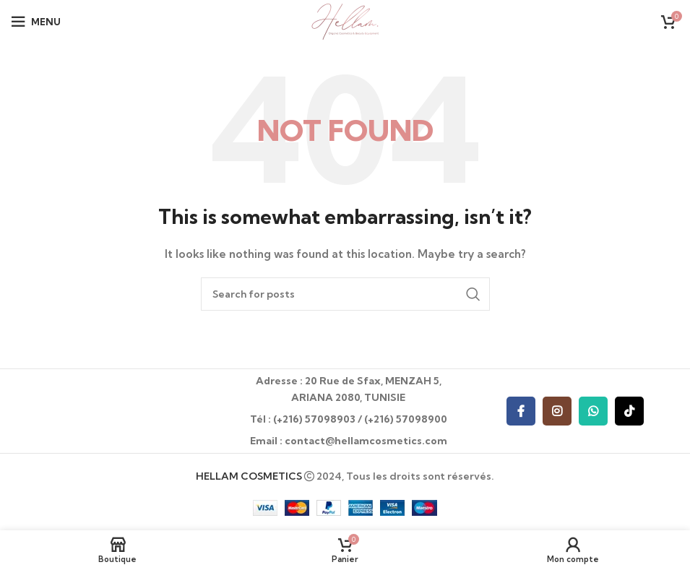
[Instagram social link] (557, 411)
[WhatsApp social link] (593, 411)
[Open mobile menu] (36, 21)
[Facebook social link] (520, 411)
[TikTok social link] (629, 411)
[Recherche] (345, 294)
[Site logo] (345, 20)
